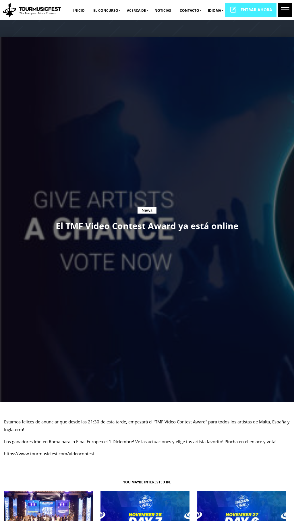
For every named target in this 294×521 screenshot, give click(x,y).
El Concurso (105, 10)
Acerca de (136, 10)
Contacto (189, 10)
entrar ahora (250, 9)
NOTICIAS (162, 10)
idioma (214, 10)
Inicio (79, 10)
